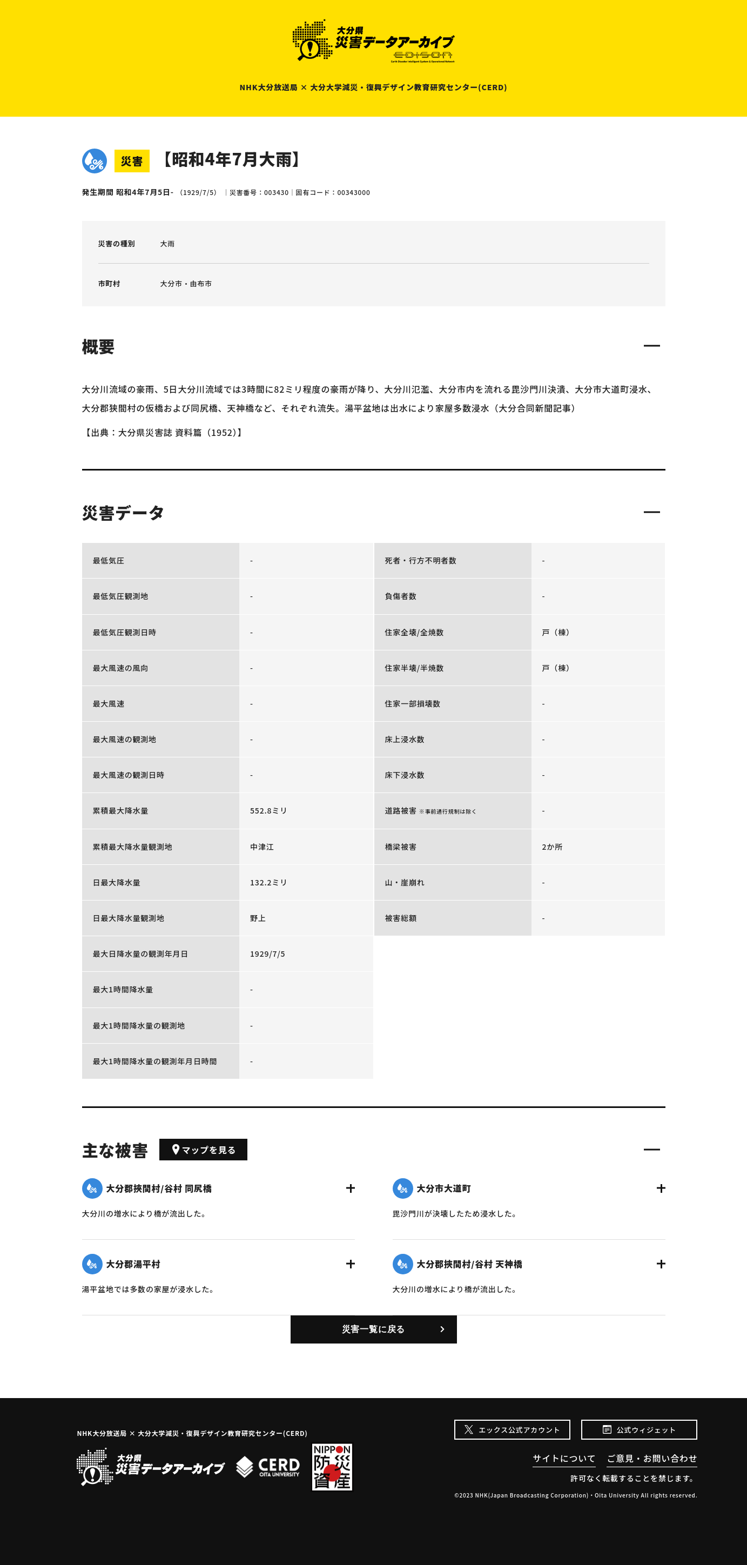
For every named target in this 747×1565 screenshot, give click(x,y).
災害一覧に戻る (374, 1329)
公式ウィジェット (646, 1430)
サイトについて (564, 1458)
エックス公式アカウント (519, 1430)
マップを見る (204, 1149)
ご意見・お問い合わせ (652, 1458)
